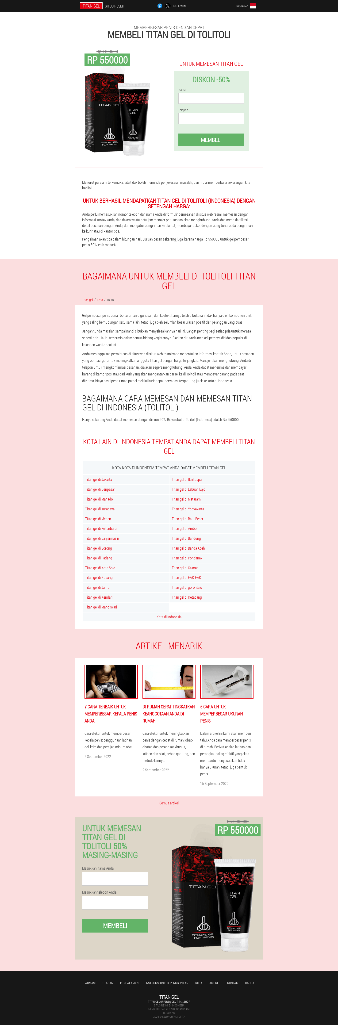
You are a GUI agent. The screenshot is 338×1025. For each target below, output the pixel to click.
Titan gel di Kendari (98, 597)
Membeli (211, 140)
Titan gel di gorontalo (187, 587)
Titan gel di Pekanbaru (101, 528)
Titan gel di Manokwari (101, 606)
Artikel (214, 983)
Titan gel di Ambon (185, 528)
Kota (198, 983)
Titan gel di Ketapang (187, 597)
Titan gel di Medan (98, 518)
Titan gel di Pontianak (187, 557)
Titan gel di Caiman (185, 567)
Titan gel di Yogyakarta (188, 508)
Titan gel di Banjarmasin (102, 538)
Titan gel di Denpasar (100, 489)
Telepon (183, 110)
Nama (181, 89)
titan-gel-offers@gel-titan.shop (169, 1001)
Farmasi (90, 983)
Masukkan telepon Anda (99, 892)
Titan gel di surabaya (100, 508)
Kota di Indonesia (169, 616)
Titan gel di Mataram (186, 499)
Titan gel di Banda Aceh (188, 548)
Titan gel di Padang (98, 557)
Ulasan (108, 983)
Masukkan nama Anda (98, 868)
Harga (249, 983)
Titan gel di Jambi (97, 587)
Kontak (232, 983)
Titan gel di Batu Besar (187, 518)
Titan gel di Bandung (186, 538)
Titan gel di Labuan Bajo (188, 489)
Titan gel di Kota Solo (100, 567)
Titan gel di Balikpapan (188, 479)
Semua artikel (169, 802)
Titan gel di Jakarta (98, 479)
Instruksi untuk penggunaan (167, 983)
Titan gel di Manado (99, 499)
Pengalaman (129, 983)
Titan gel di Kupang (99, 577)
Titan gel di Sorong (98, 548)
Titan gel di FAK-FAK (186, 577)
